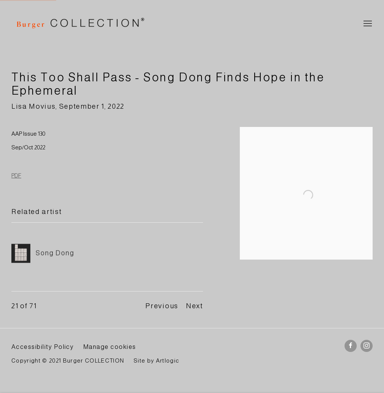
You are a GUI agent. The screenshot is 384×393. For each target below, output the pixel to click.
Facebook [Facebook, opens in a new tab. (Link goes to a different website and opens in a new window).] (351, 346)
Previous (161, 306)
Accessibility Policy (42, 346)
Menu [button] (367, 24)
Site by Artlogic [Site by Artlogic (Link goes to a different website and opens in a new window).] (156, 361)
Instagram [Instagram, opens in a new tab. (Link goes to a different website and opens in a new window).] (366, 346)
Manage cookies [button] (109, 346)
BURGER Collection (79, 24)
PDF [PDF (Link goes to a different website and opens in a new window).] (16, 176)
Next (194, 306)
